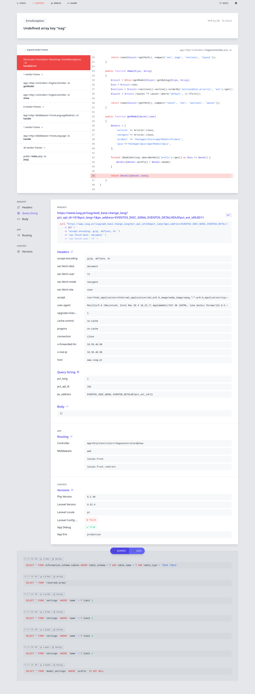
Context (22, 246)
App (19, 229)
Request (21, 201)
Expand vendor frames (36, 49)
